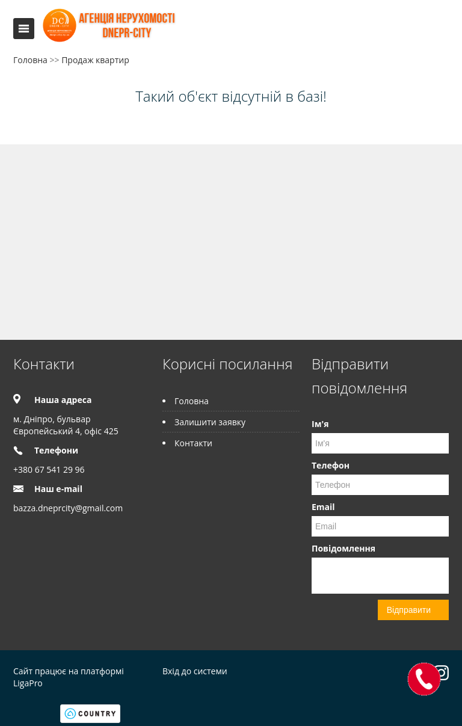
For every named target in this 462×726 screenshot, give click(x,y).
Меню (23, 28)
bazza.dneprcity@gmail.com (68, 508)
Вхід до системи (194, 671)
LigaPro (28, 683)
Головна (30, 60)
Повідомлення (343, 548)
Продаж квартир (95, 60)
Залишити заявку (209, 422)
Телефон (331, 465)
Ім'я (320, 423)
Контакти (193, 443)
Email (323, 506)
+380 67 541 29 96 (49, 469)
